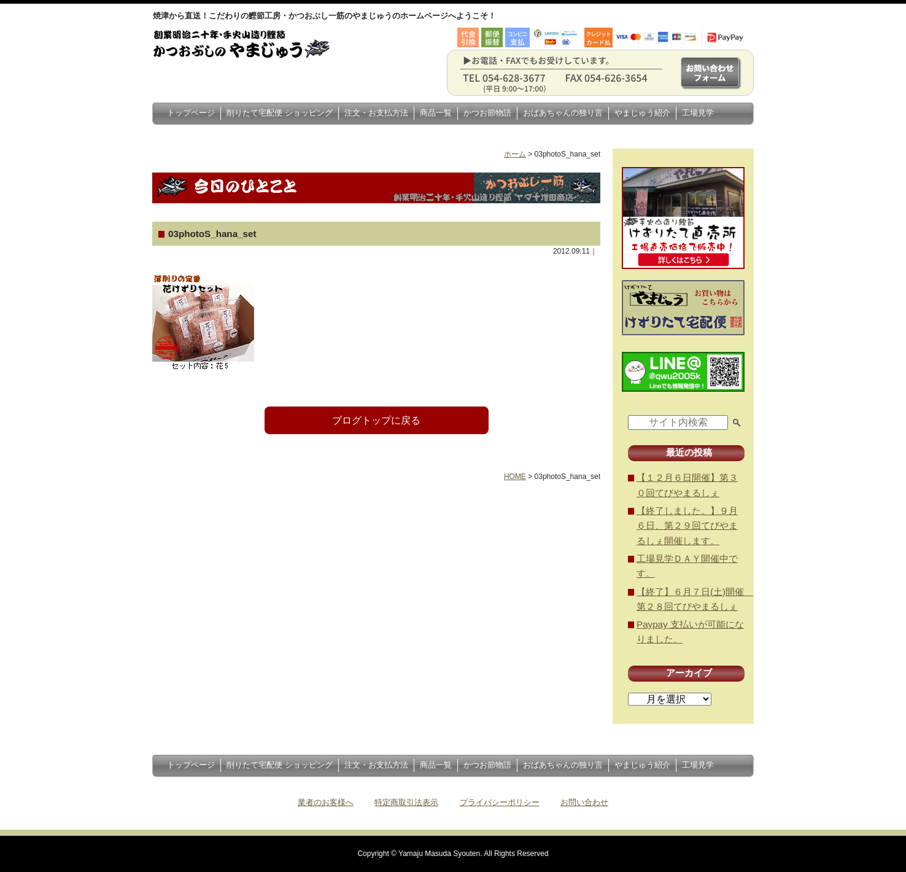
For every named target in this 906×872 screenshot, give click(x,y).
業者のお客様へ (326, 802)
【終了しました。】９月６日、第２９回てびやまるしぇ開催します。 (687, 525)
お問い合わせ (584, 802)
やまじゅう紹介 (642, 112)
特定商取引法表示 (406, 802)
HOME (515, 476)
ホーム (515, 154)
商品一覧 (436, 112)
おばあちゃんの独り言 (563, 112)
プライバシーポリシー (500, 802)
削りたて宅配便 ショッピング (279, 112)
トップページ (191, 112)
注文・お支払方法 (376, 112)
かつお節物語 (487, 112)
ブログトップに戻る (376, 420)
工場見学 (698, 112)
